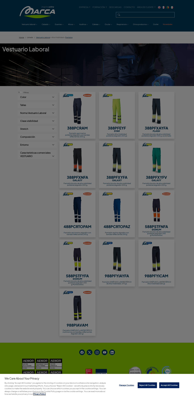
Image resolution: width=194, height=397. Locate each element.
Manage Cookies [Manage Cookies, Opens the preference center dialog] (126, 385)
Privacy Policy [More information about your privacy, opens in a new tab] (39, 394)
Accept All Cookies (169, 385)
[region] (97, 385)
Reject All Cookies (147, 385)
